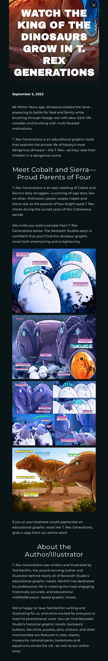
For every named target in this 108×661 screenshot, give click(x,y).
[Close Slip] (93, 5)
